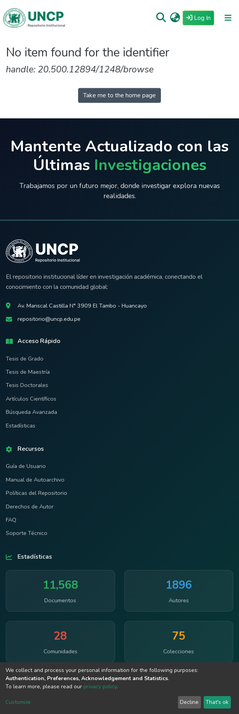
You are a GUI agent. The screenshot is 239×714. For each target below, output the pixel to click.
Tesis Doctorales (27, 385)
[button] (175, 18)
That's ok (217, 702)
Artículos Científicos (31, 399)
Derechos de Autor (30, 506)
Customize (18, 702)
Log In (200, 17)
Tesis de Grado (25, 358)
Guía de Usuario (26, 466)
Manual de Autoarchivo (35, 480)
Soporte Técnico (26, 533)
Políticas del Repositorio (36, 493)
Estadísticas (20, 425)
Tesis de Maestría (28, 372)
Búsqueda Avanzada (31, 412)
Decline (189, 702)
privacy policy (100, 686)
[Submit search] (161, 18)
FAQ (11, 520)
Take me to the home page (119, 95)
